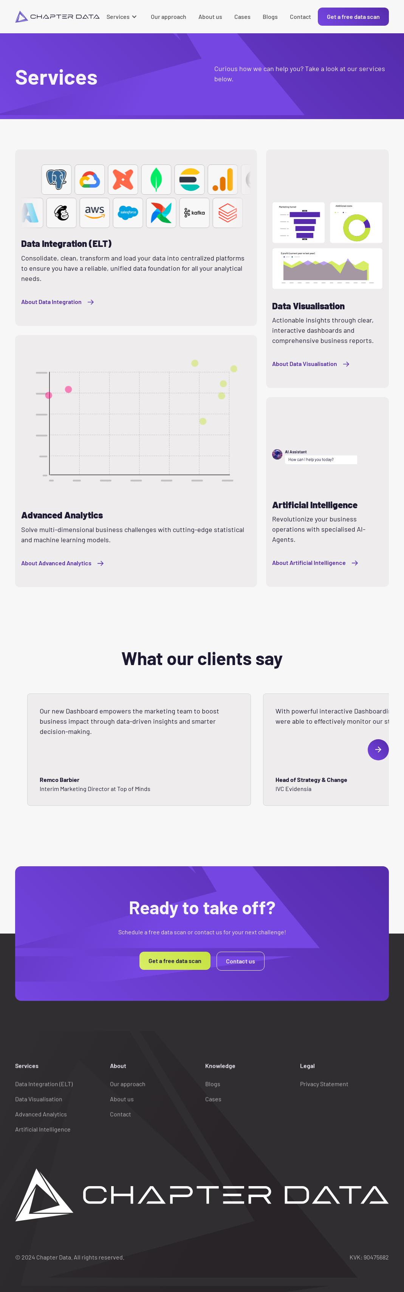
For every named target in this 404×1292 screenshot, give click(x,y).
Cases (242, 16)
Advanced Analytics (41, 1120)
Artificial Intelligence (43, 1135)
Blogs (270, 16)
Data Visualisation (38, 1105)
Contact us (240, 961)
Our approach (168, 16)
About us (210, 16)
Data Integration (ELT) (44, 1089)
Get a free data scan (353, 16)
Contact (300, 16)
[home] (57, 17)
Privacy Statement (324, 1089)
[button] (123, 16)
